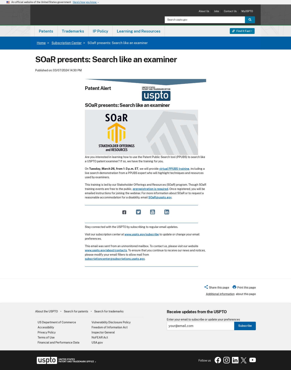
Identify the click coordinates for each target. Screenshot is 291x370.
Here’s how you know (86, 2)
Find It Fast (241, 31)
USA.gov (97, 342)
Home (41, 43)
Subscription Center (67, 43)
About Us (204, 11)
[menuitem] (46, 31)
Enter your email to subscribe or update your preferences (203, 319)
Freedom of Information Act (110, 327)
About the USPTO (46, 311)
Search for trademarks (108, 311)
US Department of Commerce (57, 322)
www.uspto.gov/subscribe (141, 234)
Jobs (216, 11)
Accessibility (46, 327)
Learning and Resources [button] (138, 31)
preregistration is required (150, 189)
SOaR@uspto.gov (160, 197)
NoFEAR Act (100, 337)
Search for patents (76, 311)
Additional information (220, 294)
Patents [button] (46, 31)
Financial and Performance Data (58, 342)
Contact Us (230, 11)
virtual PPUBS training (174, 168)
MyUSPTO (247, 11)
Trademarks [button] (73, 31)
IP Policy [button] (100, 31)
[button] (216, 288)
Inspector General (103, 332)
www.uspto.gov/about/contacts (106, 250)
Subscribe (245, 325)
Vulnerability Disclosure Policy (111, 322)
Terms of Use (46, 337)
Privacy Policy (47, 332)
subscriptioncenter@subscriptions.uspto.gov (115, 258)
